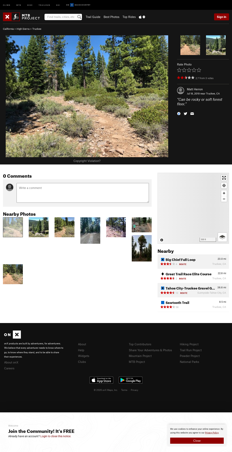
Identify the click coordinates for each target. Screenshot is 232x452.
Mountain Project (140, 356)
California (8, 28)
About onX (11, 362)
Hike (30, 5)
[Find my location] (224, 185)
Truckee (36, 28)
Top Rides (129, 17)
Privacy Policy (212, 432)
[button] (179, 113)
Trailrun (44, 5)
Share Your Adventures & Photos (150, 350)
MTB (18, 5)
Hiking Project (189, 344)
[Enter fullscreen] (224, 178)
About (82, 344)
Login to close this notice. (55, 436)
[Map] (193, 208)
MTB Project (137, 361)
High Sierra (23, 28)
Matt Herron (195, 89)
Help (81, 350)
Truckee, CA (213, 93)
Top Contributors (140, 344)
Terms (124, 389)
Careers (9, 368)
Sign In (221, 17)
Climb (6, 5)
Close (197, 440)
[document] (197, 435)
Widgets (83, 356)
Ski (58, 5)
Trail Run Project (191, 350)
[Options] (222, 237)
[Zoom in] (224, 193)
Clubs (82, 361)
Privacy (134, 389)
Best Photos (111, 17)
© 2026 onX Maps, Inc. (106, 389)
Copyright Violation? (86, 160)
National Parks (189, 361)
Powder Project (190, 356)
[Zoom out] (224, 199)
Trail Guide (93, 17)
